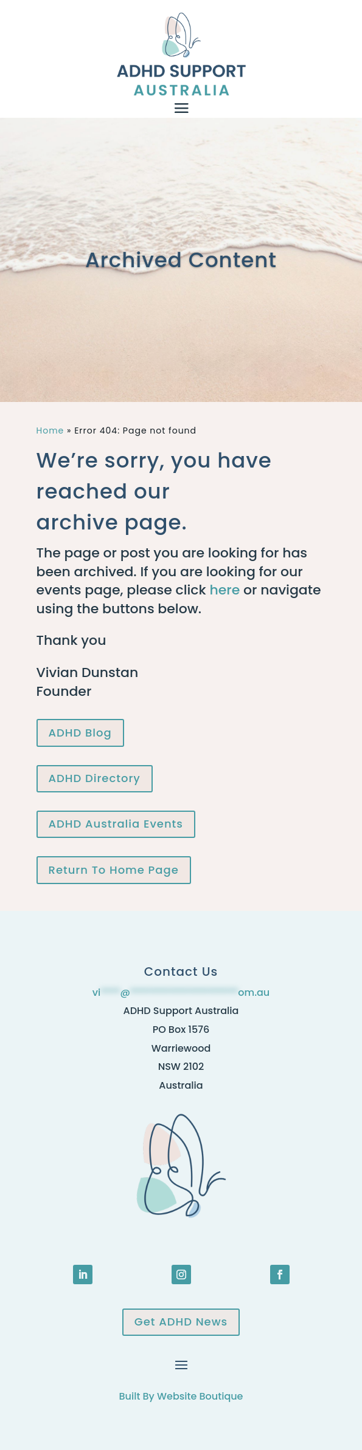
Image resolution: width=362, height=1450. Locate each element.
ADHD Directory (95, 778)
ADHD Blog (80, 732)
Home (50, 430)
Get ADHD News (181, 1321)
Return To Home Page (114, 869)
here (224, 589)
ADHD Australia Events (116, 823)
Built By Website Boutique (181, 1396)
